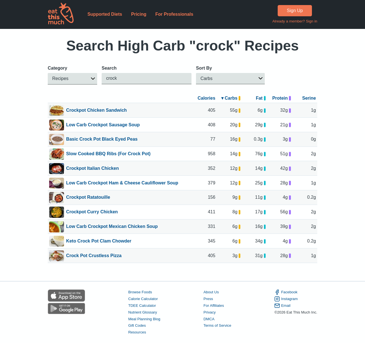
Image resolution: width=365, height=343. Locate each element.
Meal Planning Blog (144, 319)
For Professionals (174, 14)
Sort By (204, 68)
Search (109, 68)
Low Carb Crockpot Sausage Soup (103, 125)
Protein (281, 98)
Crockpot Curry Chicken (92, 212)
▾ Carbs (231, 98)
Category (57, 68)
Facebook (285, 292)
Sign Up (295, 10)
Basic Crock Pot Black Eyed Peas (102, 139)
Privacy (210, 312)
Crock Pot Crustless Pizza (94, 256)
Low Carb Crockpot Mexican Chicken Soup (112, 226)
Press (208, 299)
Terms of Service (217, 325)
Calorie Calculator (143, 299)
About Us (211, 292)
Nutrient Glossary (142, 312)
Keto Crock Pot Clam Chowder (98, 241)
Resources (137, 332)
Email (282, 305)
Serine (309, 98)
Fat (261, 98)
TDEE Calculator (142, 305)
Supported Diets (104, 14)
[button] (72, 78)
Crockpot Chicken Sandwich (96, 110)
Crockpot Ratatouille (88, 197)
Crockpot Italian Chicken (92, 168)
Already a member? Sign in (294, 21)
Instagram (286, 299)
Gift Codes (137, 325)
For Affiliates (214, 305)
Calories (206, 98)
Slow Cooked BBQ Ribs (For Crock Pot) (108, 154)
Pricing (138, 14)
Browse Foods (140, 292)
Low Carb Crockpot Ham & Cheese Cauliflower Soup (122, 183)
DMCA (209, 319)
